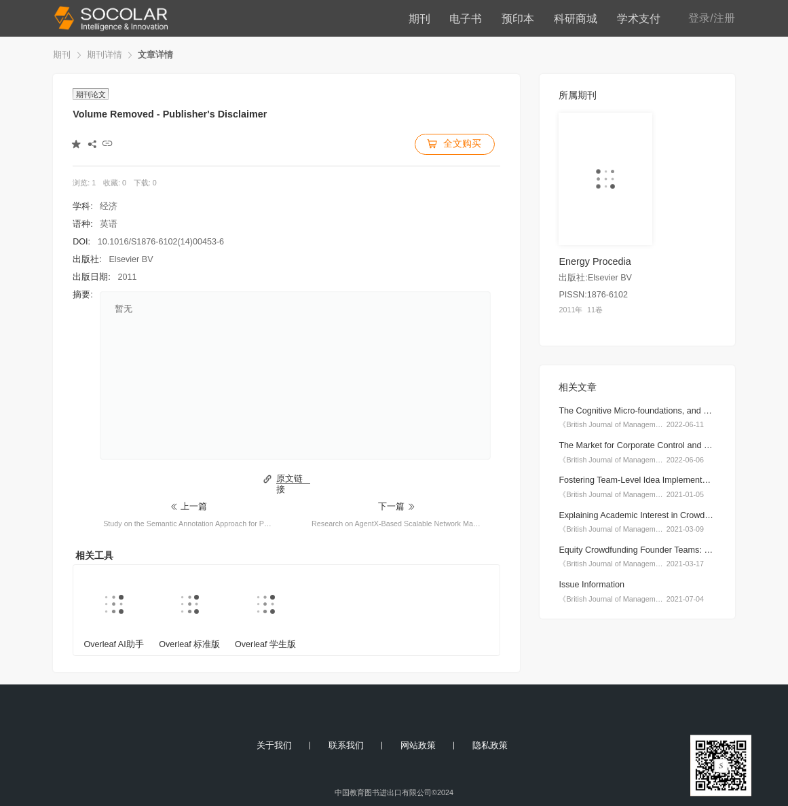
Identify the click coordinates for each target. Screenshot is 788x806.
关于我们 (274, 745)
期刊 (419, 18)
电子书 (465, 18)
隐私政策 (490, 745)
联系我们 (346, 745)
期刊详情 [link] (104, 55)
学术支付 (638, 18)
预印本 (518, 18)
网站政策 (418, 745)
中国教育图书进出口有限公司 (383, 792)
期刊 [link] (62, 55)
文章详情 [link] (155, 55)
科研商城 (575, 18)
